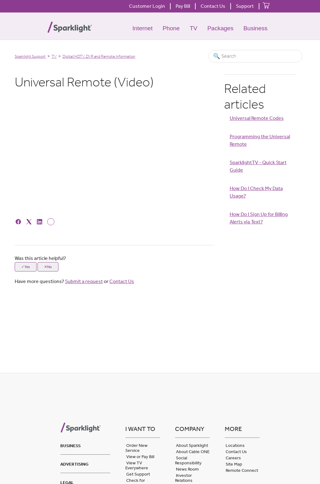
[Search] (255, 56)
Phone (171, 28)
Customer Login (147, 6)
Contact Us (213, 6)
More (233, 429)
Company (189, 429)
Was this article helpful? (40, 258)
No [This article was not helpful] (49, 267)
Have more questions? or (74, 281)
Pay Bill (183, 6)
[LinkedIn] (40, 221)
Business (255, 28)
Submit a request (84, 281)
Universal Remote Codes (257, 118)
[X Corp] (29, 221)
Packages (220, 28)
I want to (140, 429)
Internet (142, 28)
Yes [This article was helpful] (27, 267)
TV (193, 28)
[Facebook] (19, 221)
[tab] (85, 445)
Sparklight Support (30, 56)
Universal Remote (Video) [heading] (84, 82)
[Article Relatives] (260, 179)
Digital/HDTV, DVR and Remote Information (98, 56)
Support (245, 6)
